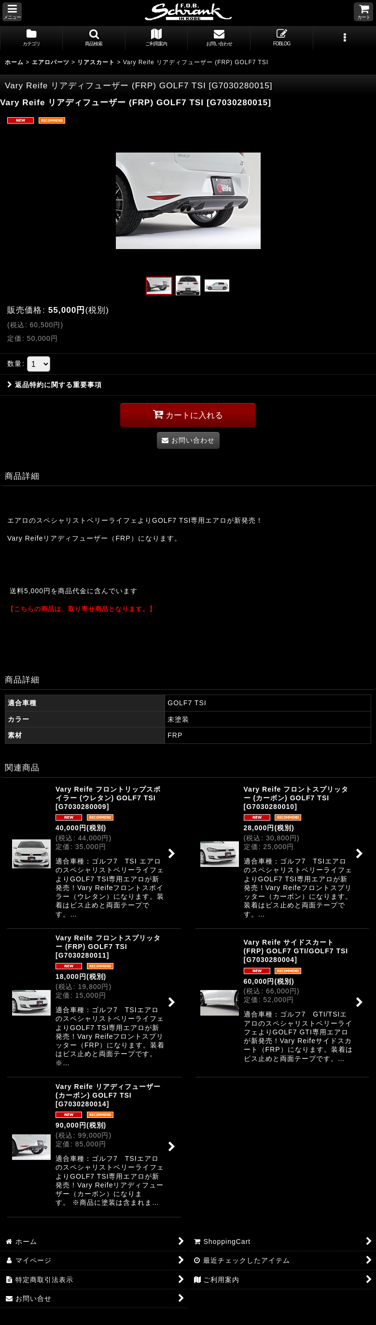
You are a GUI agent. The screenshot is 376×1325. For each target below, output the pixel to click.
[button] (12, 11)
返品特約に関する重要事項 (54, 385)
